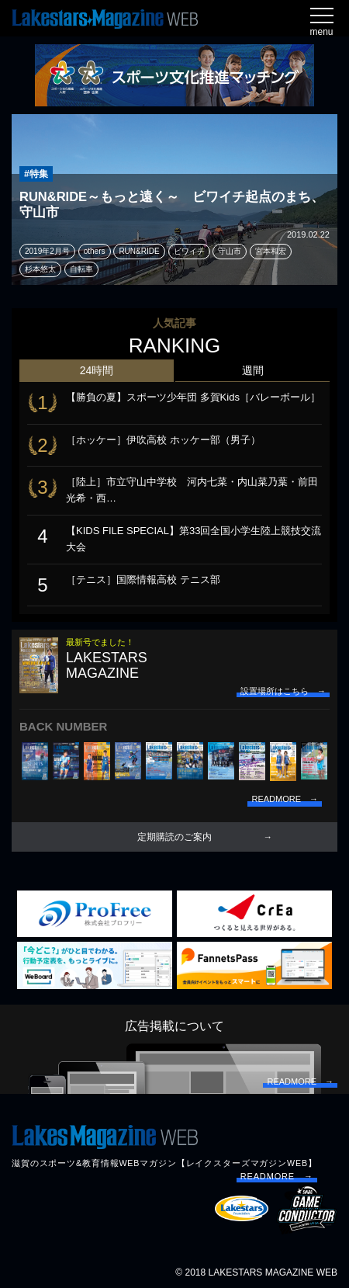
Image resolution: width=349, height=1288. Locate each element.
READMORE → (276, 1176)
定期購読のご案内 (174, 837)
